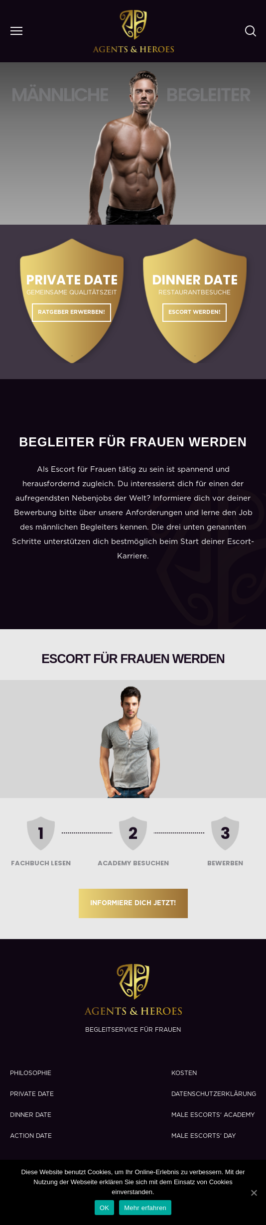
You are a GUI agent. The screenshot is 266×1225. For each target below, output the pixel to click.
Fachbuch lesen (41, 863)
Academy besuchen (133, 863)
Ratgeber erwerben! (71, 312)
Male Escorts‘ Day (203, 1136)
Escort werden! (194, 312)
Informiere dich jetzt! (133, 903)
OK (104, 1208)
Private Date (32, 1094)
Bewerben (225, 863)
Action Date (31, 1136)
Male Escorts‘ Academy (213, 1115)
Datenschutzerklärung (213, 1094)
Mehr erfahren (145, 1208)
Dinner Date (30, 1115)
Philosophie (30, 1073)
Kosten (184, 1073)
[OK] (254, 1193)
